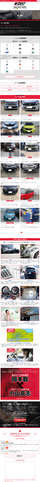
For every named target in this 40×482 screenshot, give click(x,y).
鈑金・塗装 (29, 86)
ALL (10, 86)
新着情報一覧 (19, 456)
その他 (29, 89)
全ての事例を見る (19, 76)
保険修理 (10, 89)
